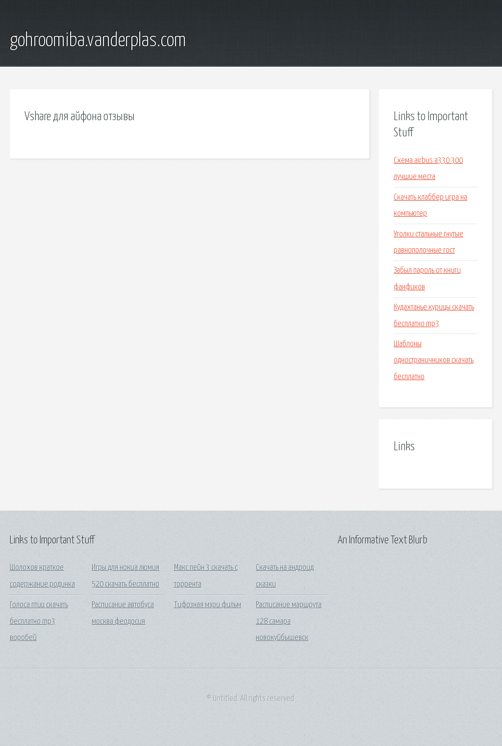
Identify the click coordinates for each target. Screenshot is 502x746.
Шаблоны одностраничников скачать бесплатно (434, 360)
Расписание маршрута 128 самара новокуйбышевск (289, 621)
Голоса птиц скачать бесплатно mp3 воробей (39, 621)
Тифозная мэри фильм (207, 605)
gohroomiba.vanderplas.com (98, 40)
